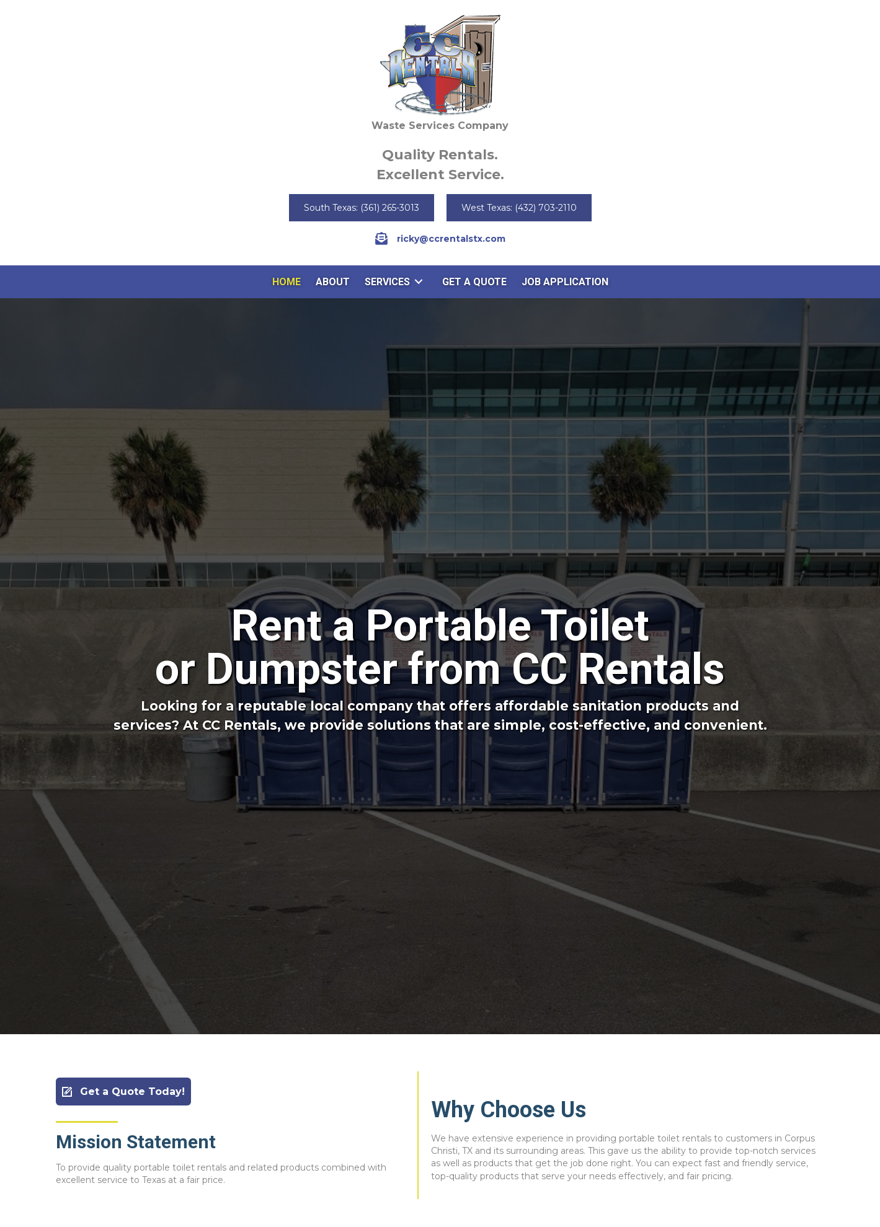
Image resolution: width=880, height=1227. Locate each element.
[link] (286, 281)
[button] (361, 207)
